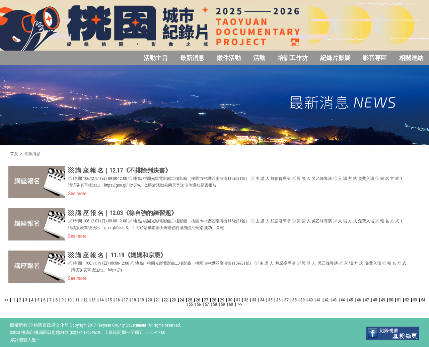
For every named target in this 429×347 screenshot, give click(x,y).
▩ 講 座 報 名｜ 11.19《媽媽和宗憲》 (117, 255)
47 (367, 299)
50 (391, 299)
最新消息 (192, 57)
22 (166, 299)
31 (238, 299)
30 (230, 299)
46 (359, 299)
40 (310, 299)
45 (351, 299)
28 (214, 299)
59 (223, 304)
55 (191, 304)
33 (254, 299)
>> (240, 304)
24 (182, 299)
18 (134, 299)
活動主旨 (156, 57)
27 (206, 299)
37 (286, 299)
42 (327, 299)
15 (110, 299)
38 (294, 299)
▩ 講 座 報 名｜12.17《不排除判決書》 (119, 170)
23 (174, 299)
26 (198, 299)
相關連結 (411, 57)
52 (407, 299)
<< (6, 299)
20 (150, 299)
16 (118, 299)
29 (222, 299)
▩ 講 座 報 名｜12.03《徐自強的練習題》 (122, 212)
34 (262, 299)
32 (246, 299)
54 (423, 299)
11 (77, 299)
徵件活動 (229, 57)
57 (207, 304)
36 (278, 299)
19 (142, 299)
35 (270, 299)
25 (190, 299)
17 (126, 299)
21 (158, 299)
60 (231, 304)
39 (302, 299)
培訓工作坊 (293, 57)
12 (85, 299)
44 (343, 299)
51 (399, 299)
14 (101, 299)
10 (69, 299)
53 (415, 299)
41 (318, 299)
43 (335, 299)
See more (77, 193)
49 (383, 299)
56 (199, 304)
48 (375, 299)
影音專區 (375, 57)
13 (93, 299)
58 (215, 304)
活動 (259, 57)
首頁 (14, 153)
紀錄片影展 (335, 57)
